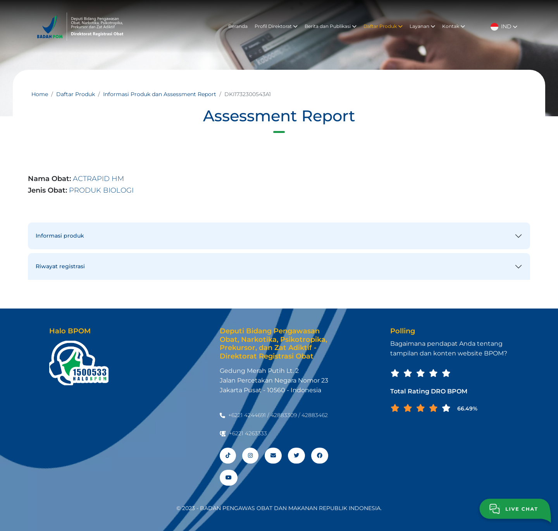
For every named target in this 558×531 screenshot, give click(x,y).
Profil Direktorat (276, 26)
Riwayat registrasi (60, 266)
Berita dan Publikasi (330, 26)
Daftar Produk (383, 26)
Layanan (422, 26)
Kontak (453, 26)
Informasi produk (60, 235)
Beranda (238, 26)
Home (39, 94)
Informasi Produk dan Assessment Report (159, 94)
